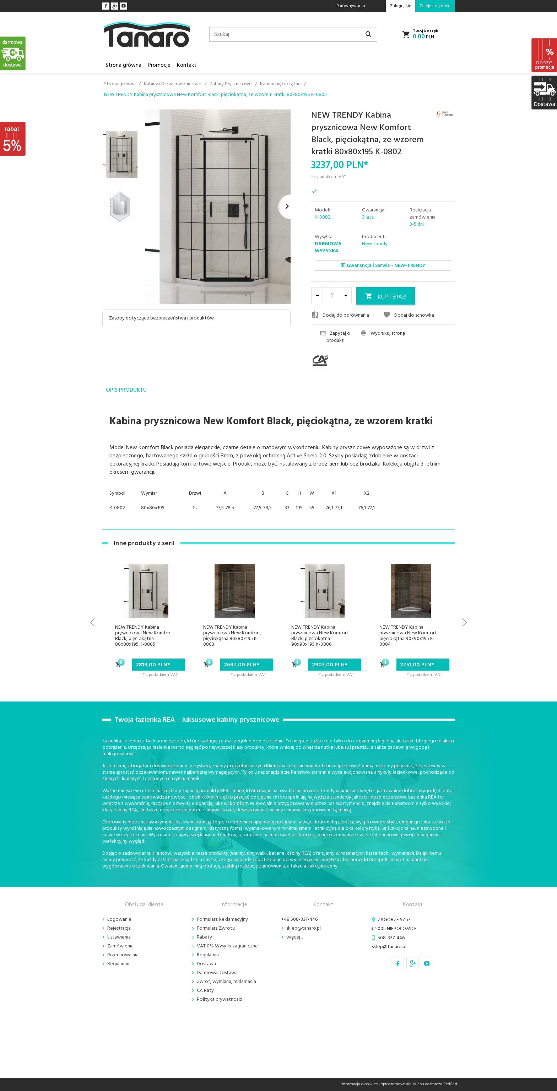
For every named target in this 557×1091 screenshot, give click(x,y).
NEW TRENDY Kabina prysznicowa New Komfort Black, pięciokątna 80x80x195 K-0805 (143, 636)
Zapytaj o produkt (335, 337)
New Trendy (375, 244)
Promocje (159, 65)
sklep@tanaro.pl (303, 928)
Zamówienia (120, 946)
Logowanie (119, 919)
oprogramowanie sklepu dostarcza (411, 1084)
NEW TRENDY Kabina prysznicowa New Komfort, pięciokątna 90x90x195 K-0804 (408, 636)
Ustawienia (119, 937)
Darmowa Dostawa (217, 973)
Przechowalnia (123, 955)
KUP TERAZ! (385, 297)
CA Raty (205, 991)
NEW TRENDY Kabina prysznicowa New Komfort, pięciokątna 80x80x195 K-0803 (232, 636)
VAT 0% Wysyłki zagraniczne (227, 946)
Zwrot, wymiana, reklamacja (226, 982)
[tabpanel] (278, 463)
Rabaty (204, 937)
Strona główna (123, 65)
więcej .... (295, 937)
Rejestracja (119, 928)
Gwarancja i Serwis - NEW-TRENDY (383, 266)
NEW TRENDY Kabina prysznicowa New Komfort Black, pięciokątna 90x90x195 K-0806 (319, 636)
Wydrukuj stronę (383, 333)
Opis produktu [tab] (126, 390)
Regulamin (118, 964)
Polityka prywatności (219, 999)
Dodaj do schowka (408, 315)
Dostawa (206, 964)
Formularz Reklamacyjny (222, 919)
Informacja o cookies (359, 1084)
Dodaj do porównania (340, 315)
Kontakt (186, 65)
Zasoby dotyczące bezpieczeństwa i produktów (161, 318)
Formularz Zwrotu (216, 928)
